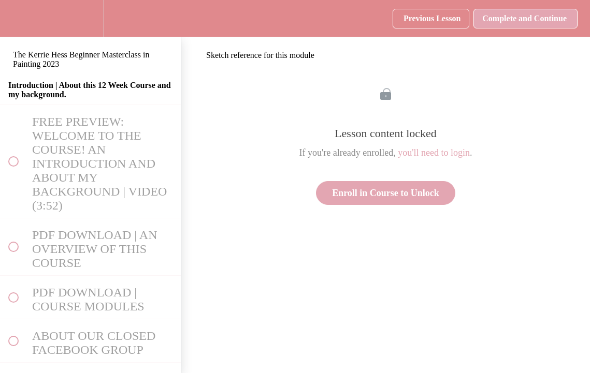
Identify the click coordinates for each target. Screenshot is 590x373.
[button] (13, 18)
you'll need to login (434, 152)
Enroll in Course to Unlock (385, 193)
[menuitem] (91, 18)
